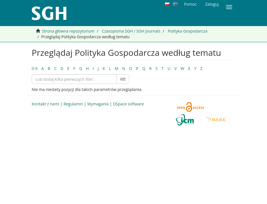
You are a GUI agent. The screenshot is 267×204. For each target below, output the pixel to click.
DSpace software (128, 104)
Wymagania (98, 104)
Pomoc (190, 4)
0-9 (35, 68)
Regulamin (73, 104)
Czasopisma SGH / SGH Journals (131, 31)
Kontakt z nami (45, 104)
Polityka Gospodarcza (187, 31)
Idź (123, 79)
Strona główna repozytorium (68, 31)
